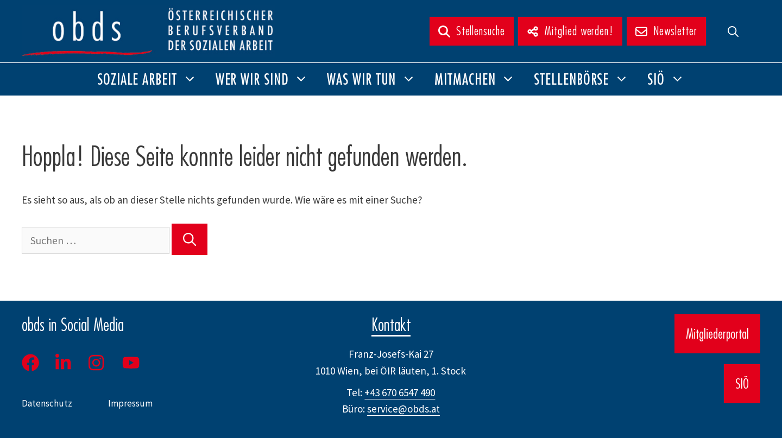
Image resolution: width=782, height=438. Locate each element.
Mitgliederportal (717, 334)
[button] (733, 31)
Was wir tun (376, 79)
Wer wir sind (267, 79)
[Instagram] (97, 362)
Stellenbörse (586, 79)
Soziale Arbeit (151, 79)
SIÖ (670, 79)
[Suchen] (189, 239)
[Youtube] (132, 362)
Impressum (130, 403)
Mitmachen (479, 79)
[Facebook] (34, 362)
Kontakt (391, 324)
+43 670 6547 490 (399, 392)
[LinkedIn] (63, 362)
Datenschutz (47, 403)
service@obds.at (403, 408)
